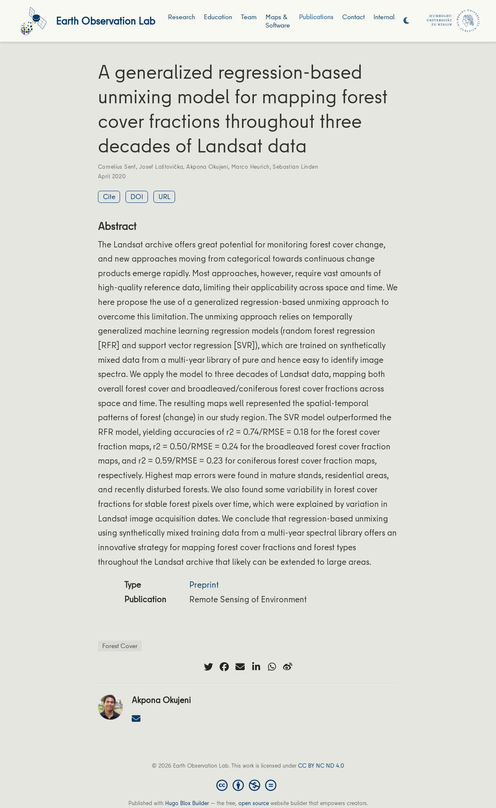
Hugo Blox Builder (187, 803)
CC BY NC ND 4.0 (321, 765)
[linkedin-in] (256, 667)
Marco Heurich (250, 166)
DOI (136, 196)
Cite (109, 196)
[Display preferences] (406, 21)
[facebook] (224, 667)
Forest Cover (120, 645)
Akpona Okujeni (207, 166)
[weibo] (287, 667)
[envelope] (240, 667)
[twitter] (208, 667)
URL (164, 196)
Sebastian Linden (295, 166)
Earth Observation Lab (105, 20)
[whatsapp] (272, 667)
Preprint (204, 585)
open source (253, 803)
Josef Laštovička (161, 166)
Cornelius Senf (117, 166)
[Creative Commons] (248, 785)
